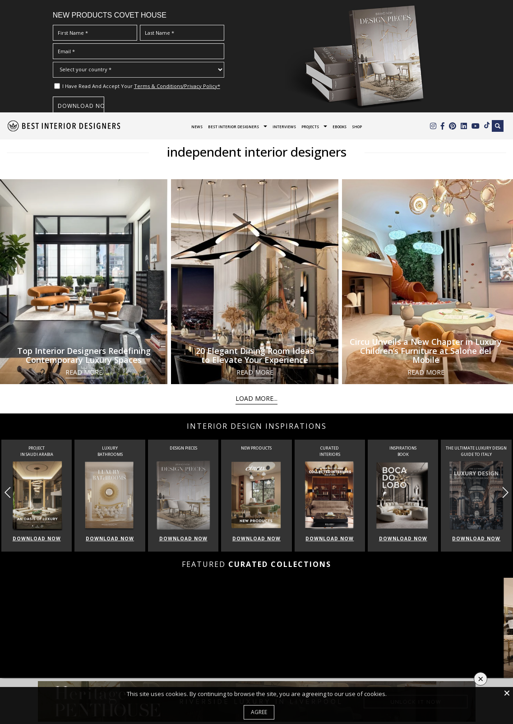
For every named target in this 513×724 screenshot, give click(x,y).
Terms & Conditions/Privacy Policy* (177, 86)
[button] (505, 492)
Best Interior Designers (233, 126)
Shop (357, 126)
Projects (310, 126)
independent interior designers (257, 151)
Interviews (284, 126)
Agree (259, 712)
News (197, 126)
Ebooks (340, 126)
